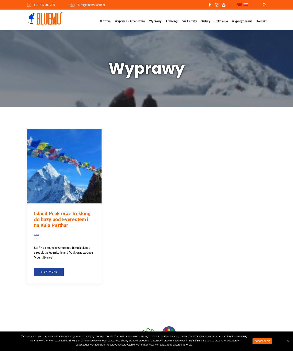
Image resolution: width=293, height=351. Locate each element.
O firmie (105, 21)
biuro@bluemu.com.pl (91, 5)
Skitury (205, 21)
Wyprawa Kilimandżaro (130, 21)
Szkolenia (221, 21)
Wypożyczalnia (242, 21)
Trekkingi (171, 21)
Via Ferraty (189, 21)
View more (48, 271)
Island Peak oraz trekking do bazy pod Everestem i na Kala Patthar (62, 219)
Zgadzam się (262, 340)
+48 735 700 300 (44, 5)
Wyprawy (155, 21)
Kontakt (261, 21)
